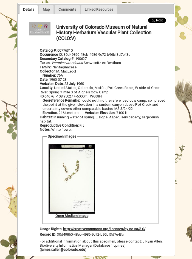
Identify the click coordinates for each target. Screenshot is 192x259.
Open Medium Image (71, 216)
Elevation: (51, 113)
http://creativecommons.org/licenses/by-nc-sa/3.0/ (104, 229)
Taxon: (45, 63)
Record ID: (48, 234)
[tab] (28, 9)
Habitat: (46, 117)
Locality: (46, 88)
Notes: (45, 129)
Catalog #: (48, 50)
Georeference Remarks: (62, 100)
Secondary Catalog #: (57, 59)
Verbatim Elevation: (100, 113)
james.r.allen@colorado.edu (63, 249)
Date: (44, 79)
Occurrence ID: (52, 54)
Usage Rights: (51, 229)
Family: (45, 67)
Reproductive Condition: (59, 125)
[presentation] (28, 9)
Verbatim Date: (52, 84)
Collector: (48, 71)
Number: (50, 75)
